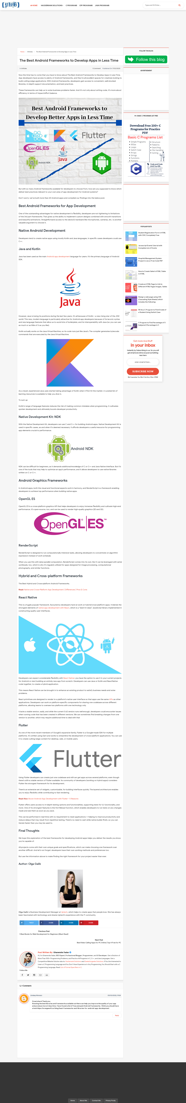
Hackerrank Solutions (52, 6)
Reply (117, 1007)
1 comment (96, 68)
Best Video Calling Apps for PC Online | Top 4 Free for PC (99, 934)
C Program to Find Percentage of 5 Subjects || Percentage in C (151, 324)
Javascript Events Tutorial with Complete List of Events (150, 247)
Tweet (27, 922)
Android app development (58, 256)
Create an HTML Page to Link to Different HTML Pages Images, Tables (152, 285)
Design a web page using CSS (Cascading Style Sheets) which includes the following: (150, 299)
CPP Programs (86, 6)
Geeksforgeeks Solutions (94, 953)
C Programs (71, 6)
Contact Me (96, 1092)
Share (46, 922)
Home (33, 6)
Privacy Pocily (111, 1092)
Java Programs (102, 6)
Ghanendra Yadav (61, 943)
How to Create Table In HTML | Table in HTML (152, 272)
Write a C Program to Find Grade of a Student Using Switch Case (152, 311)
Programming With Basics (92, 1100)
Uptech (64, 912)
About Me (83, 1092)
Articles (24, 68)
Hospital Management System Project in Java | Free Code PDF (150, 259)
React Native (68, 678)
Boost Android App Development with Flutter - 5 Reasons (53, 799)
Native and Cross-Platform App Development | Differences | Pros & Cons (55, 589)
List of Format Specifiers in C (71, 958)
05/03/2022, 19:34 (114, 986)
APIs (111, 699)
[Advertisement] (93, 29)
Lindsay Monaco (36, 986)
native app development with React (53, 608)
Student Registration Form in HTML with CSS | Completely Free (152, 234)
